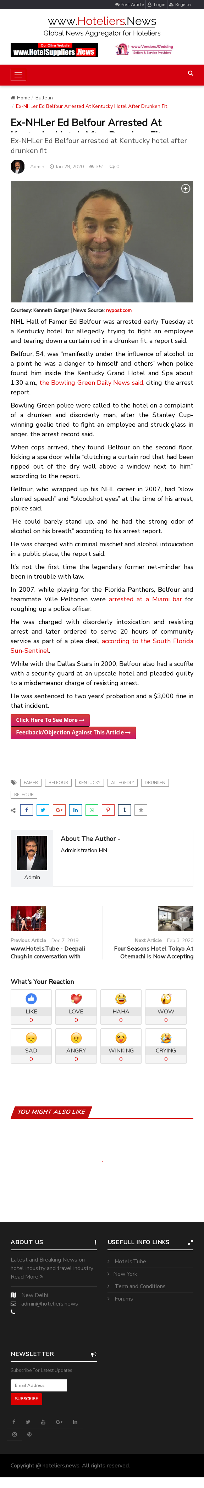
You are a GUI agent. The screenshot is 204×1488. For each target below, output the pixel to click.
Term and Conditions (136, 1286)
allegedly (122, 783)
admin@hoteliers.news (49, 1304)
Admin (37, 166)
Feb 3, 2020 (180, 940)
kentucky (89, 783)
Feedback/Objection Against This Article (73, 732)
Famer (31, 783)
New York (122, 1274)
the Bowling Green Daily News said (91, 382)
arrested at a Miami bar (145, 599)
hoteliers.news (61, 1466)
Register (180, 4)
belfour (58, 783)
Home (20, 97)
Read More (27, 1277)
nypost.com (119, 310)
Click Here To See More (50, 719)
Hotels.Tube (126, 1261)
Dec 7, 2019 (64, 940)
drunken (155, 783)
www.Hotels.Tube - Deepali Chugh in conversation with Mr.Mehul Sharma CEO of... (48, 956)
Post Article (129, 4)
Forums (120, 1299)
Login (156, 4)
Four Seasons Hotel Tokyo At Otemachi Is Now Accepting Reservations (153, 956)
